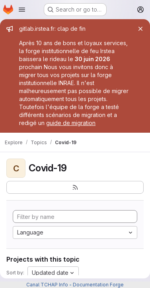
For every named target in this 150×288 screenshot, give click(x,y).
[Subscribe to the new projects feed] (75, 187)
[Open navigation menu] (22, 9)
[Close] (140, 29)
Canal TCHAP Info (47, 285)
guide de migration (70, 122)
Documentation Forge (98, 285)
